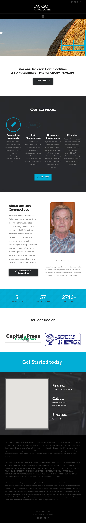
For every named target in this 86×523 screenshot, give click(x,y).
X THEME (48, 511)
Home (35, 514)
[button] (43, 16)
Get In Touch (43, 176)
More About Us (43, 80)
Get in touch (49, 514)
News (40, 514)
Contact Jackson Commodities (23, 272)
